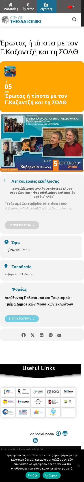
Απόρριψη (51, 475)
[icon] (58, 436)
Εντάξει (33, 475)
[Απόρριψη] (78, 466)
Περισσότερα (21, 319)
